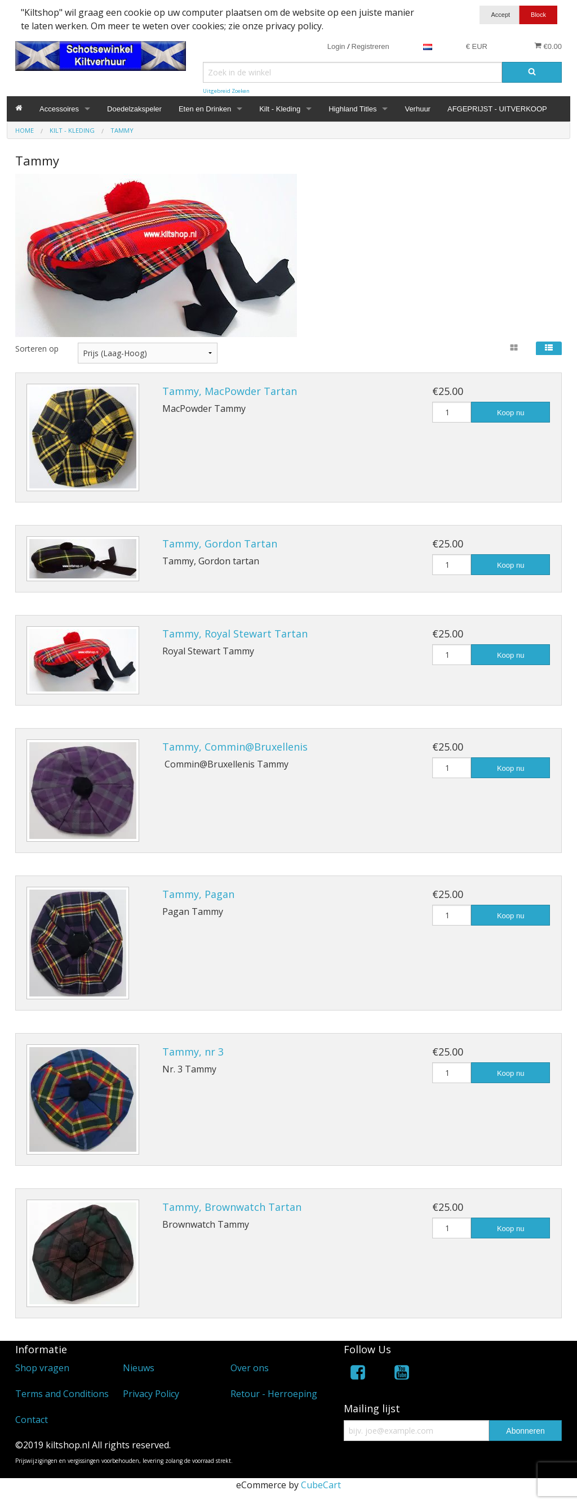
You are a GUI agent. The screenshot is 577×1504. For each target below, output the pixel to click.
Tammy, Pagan (198, 894)
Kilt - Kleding (279, 109)
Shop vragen (42, 1368)
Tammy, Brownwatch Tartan (231, 1207)
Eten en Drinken (205, 109)
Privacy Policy (151, 1394)
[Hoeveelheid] (452, 412)
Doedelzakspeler (134, 109)
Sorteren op (37, 348)
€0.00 (548, 46)
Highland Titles (352, 109)
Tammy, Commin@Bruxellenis (235, 746)
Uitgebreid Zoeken (226, 91)
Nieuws (138, 1368)
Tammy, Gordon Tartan (219, 543)
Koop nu (510, 412)
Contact (31, 1419)
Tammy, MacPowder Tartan (229, 391)
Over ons (249, 1368)
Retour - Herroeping (273, 1394)
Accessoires (59, 109)
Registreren (370, 46)
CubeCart (321, 1485)
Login (336, 46)
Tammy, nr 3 (193, 1051)
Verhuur (417, 109)
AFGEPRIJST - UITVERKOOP (497, 109)
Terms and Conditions (62, 1394)
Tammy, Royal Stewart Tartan (235, 633)
